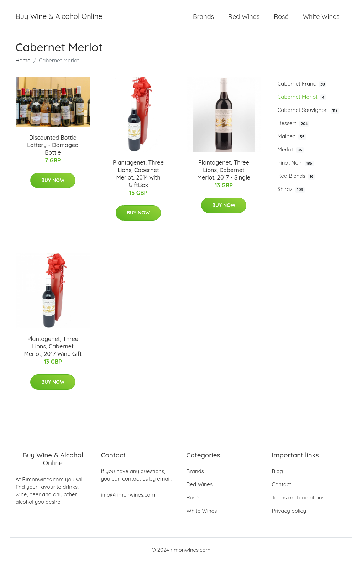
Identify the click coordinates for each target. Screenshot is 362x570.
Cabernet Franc (302, 91)
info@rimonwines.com (128, 502)
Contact (282, 492)
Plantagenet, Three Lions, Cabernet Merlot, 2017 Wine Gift (53, 354)
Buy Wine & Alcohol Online (59, 20)
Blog (277, 479)
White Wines (321, 20)
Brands (203, 20)
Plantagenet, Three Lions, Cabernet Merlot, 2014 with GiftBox (138, 181)
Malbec (292, 144)
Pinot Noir (296, 171)
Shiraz (291, 197)
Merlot (291, 157)
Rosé (281, 20)
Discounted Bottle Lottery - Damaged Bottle (52, 153)
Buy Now (52, 188)
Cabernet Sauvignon (309, 117)
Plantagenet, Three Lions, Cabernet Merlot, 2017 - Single (223, 178)
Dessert (294, 131)
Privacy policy (289, 518)
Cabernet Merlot (302, 104)
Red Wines (243, 20)
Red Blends (296, 184)
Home (23, 68)
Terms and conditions (298, 505)
